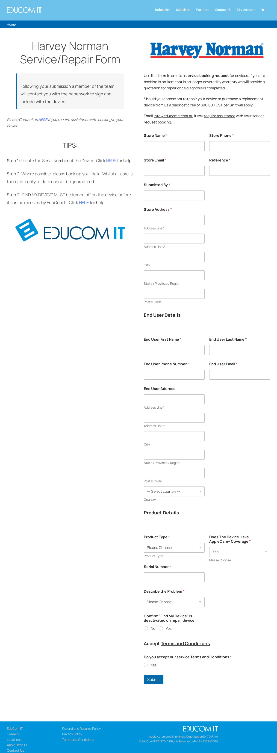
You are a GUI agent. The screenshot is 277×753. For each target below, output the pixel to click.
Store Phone (221, 135)
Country (150, 499)
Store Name (155, 135)
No (153, 628)
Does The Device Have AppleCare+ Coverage (230, 539)
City (147, 265)
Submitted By (157, 185)
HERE (42, 119)
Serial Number (157, 567)
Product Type (157, 537)
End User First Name (162, 339)
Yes (168, 628)
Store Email (155, 160)
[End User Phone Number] (174, 375)
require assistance (219, 115)
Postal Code (153, 302)
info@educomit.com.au (173, 115)
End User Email (223, 364)
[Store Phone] (239, 146)
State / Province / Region (162, 283)
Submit (153, 679)
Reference (219, 160)
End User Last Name (228, 339)
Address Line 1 (154, 228)
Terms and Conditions (185, 643)
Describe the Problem (164, 591)
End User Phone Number (166, 364)
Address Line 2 (154, 247)
